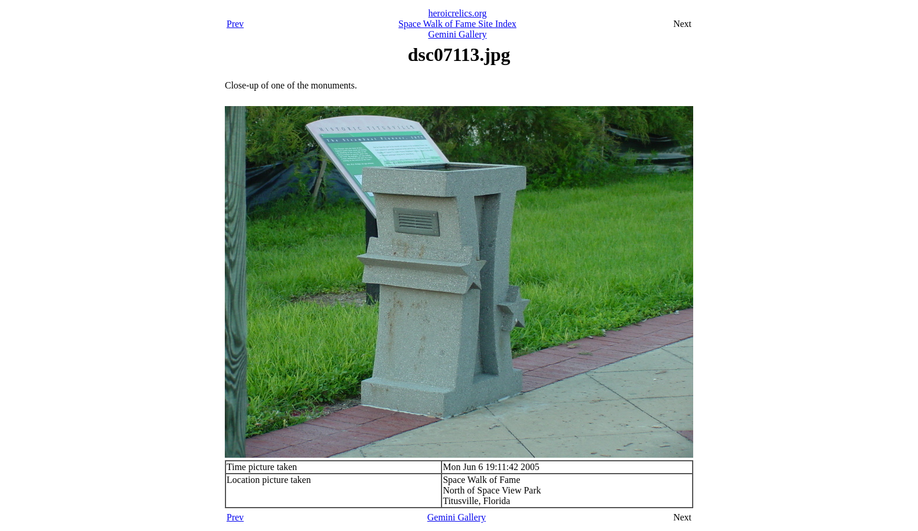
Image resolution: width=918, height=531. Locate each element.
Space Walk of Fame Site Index (457, 24)
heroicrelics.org (458, 13)
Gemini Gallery (457, 34)
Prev (235, 24)
